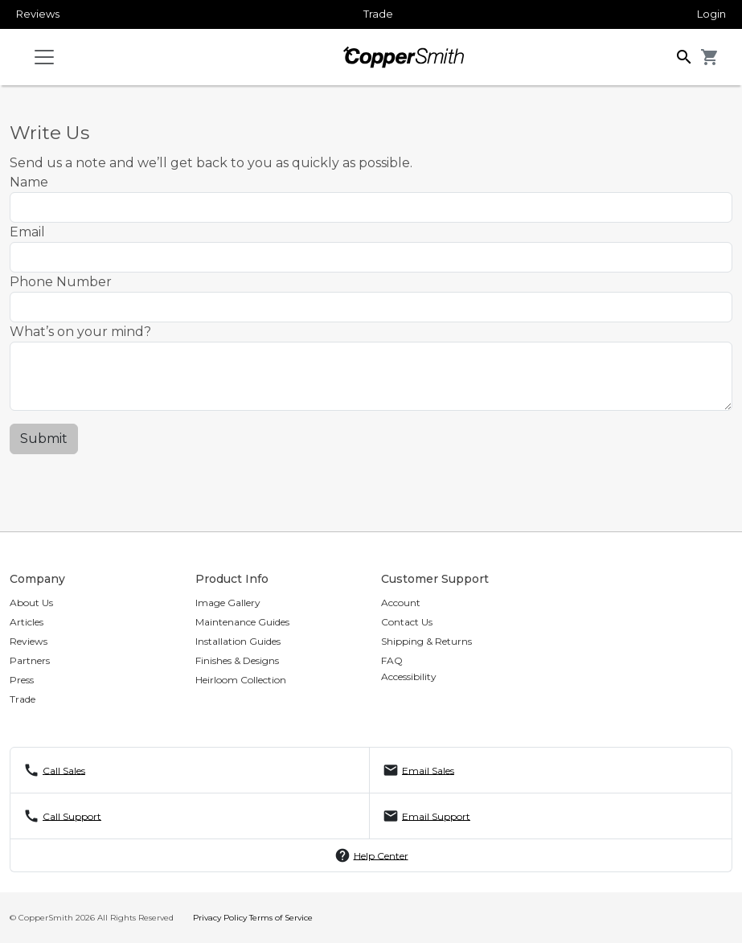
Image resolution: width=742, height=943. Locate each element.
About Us (31, 603)
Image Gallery (227, 603)
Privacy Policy (220, 917)
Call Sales (64, 770)
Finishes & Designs (237, 660)
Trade (378, 13)
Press (22, 680)
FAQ (392, 660)
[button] (684, 56)
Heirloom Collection (240, 680)
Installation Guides (238, 641)
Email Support (436, 816)
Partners (30, 660)
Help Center (381, 855)
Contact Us (406, 622)
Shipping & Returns (426, 641)
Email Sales (428, 770)
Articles (26, 622)
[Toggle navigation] (44, 57)
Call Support (72, 816)
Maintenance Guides (242, 622)
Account (400, 603)
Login (711, 13)
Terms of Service (281, 917)
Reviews (37, 13)
